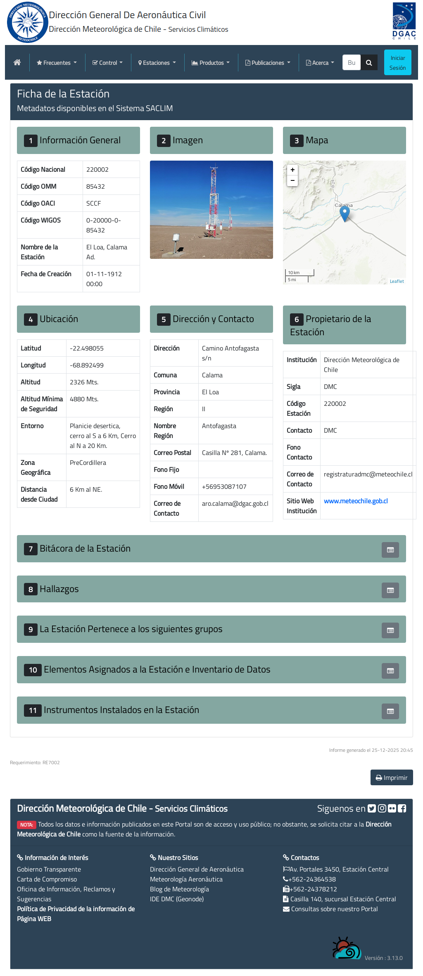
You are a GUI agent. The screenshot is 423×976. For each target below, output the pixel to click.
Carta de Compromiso (47, 879)
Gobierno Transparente (49, 869)
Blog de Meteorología (179, 889)
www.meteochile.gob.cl (356, 501)
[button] (390, 550)
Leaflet (397, 281)
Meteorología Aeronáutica (186, 879)
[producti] (351, 62)
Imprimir (392, 777)
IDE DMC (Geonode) (177, 899)
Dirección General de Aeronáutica (197, 869)
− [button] (292, 181)
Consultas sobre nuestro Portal (334, 909)
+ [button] (292, 170)
